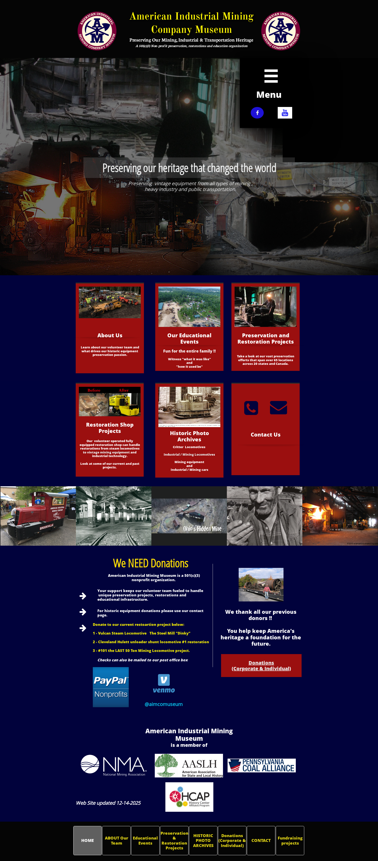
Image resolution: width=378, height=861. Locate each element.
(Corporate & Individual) (261, 668)
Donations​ (261, 662)
